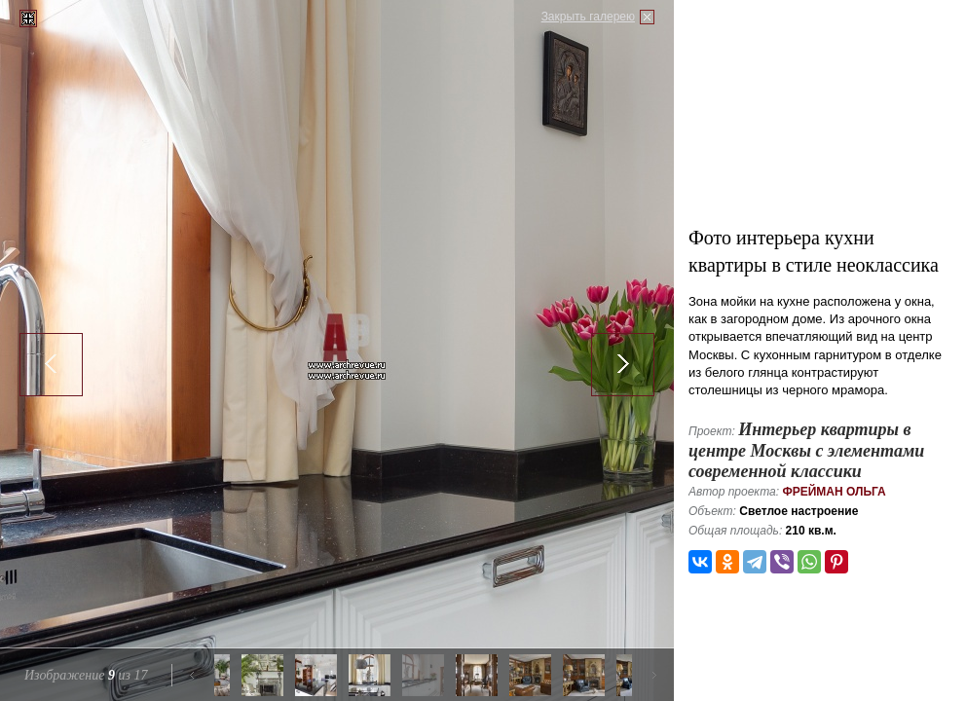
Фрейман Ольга (833, 491)
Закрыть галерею (588, 16)
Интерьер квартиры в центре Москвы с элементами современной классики (806, 450)
